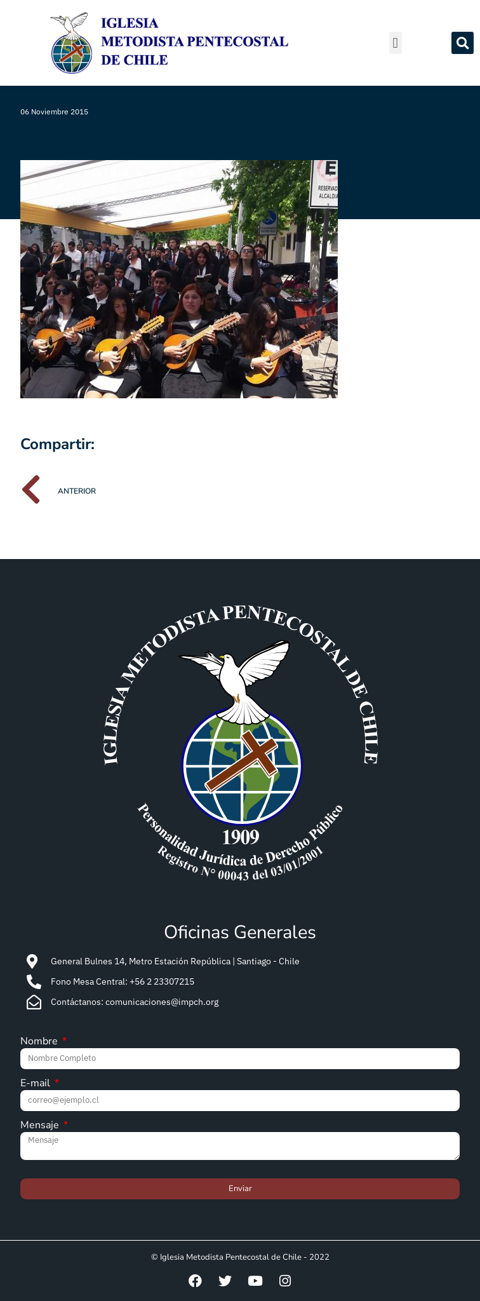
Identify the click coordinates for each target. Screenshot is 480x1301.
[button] (395, 43)
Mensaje (41, 1126)
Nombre (40, 1042)
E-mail (36, 1084)
